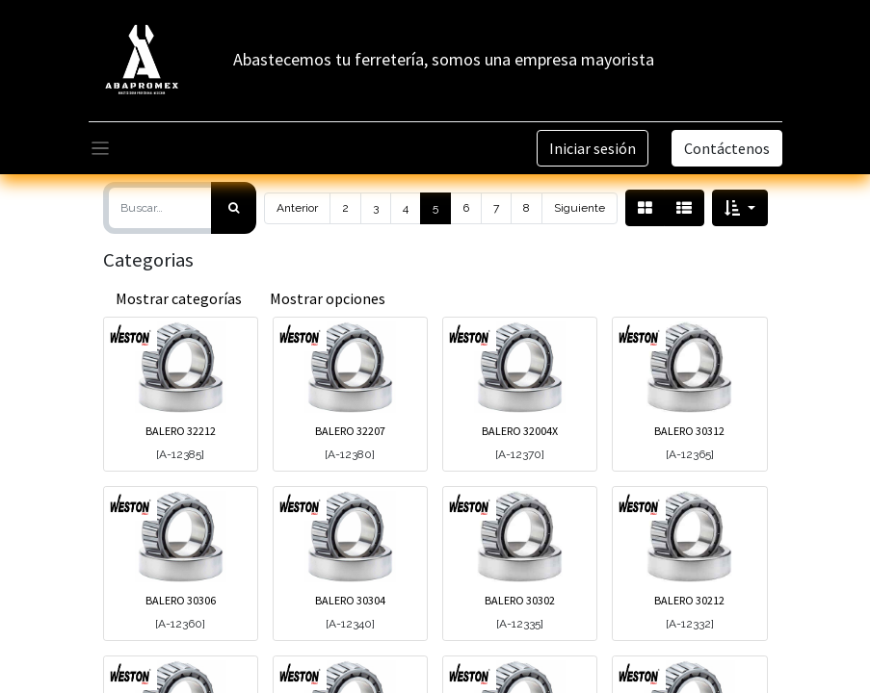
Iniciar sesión (592, 148)
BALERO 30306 (180, 600)
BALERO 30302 (520, 600)
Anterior (297, 208)
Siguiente (579, 208)
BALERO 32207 (350, 431)
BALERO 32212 (180, 431)
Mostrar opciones (327, 298)
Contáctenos (727, 148)
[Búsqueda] (233, 208)
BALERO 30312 (689, 431)
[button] (739, 208)
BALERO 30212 (689, 600)
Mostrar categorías (179, 298)
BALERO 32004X (520, 431)
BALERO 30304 (350, 600)
